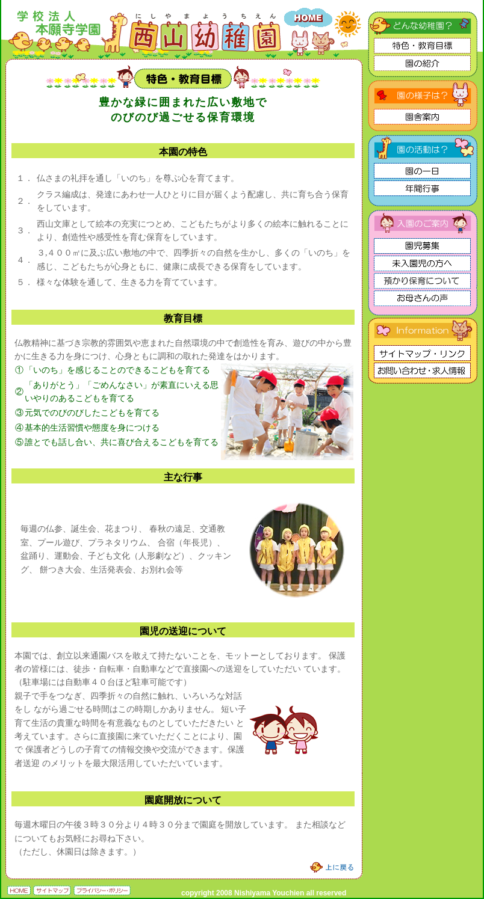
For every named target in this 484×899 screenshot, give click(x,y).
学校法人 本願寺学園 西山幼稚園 (242, 4)
